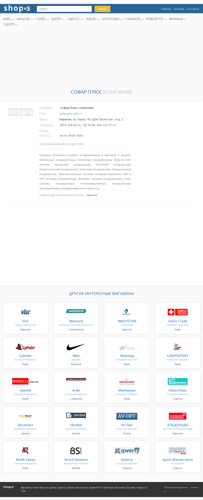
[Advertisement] (101, 57)
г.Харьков (132, 19)
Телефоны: (46, 125)
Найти (102, 9)
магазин (76, 357)
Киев (6, 19)
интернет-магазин (178, 323)
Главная (166, 9)
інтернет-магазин (127, 427)
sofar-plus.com (69, 113)
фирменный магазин (76, 461)
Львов (90, 19)
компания (127, 323)
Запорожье (110, 19)
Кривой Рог (155, 19)
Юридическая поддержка (176, 487)
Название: (46, 108)
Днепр (56, 19)
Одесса (73, 19)
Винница (176, 19)
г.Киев (40, 19)
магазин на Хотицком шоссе (76, 323)
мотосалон (177, 461)
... (21, 24)
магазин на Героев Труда (178, 427)
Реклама (179, 9)
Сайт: (42, 113)
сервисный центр (25, 323)
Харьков (23, 19)
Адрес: (43, 119)
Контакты (193, 9)
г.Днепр (9, 24)
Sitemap (193, 487)
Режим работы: (44, 133)
